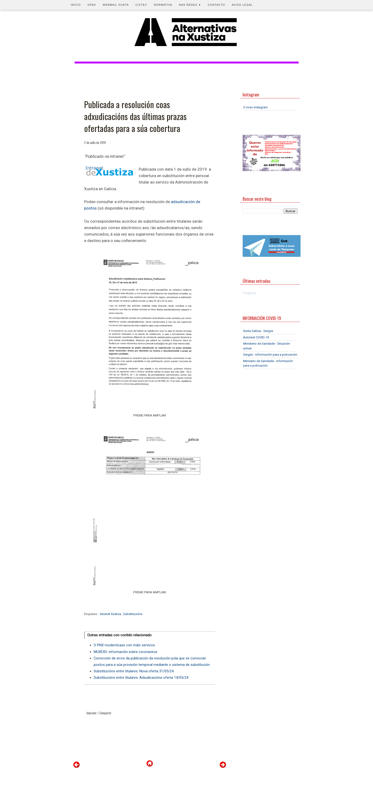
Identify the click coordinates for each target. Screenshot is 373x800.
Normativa (163, 4)
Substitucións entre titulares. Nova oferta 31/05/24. (134, 671)
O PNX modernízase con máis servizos (124, 645)
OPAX (91, 4)
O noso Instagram (255, 107)
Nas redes (190, 4)
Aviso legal (242, 4)
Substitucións (132, 614)
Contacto (216, 4)
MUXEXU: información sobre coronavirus (125, 652)
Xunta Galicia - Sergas (258, 331)
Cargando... (250, 293)
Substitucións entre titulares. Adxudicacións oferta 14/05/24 (141, 677)
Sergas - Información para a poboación (270, 354)
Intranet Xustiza (111, 614)
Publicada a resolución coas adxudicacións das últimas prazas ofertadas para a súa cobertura (135, 116)
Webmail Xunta (116, 4)
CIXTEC (141, 4)
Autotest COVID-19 (256, 337)
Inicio (76, 4)
